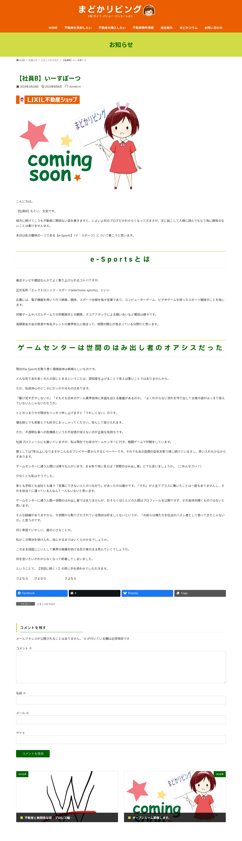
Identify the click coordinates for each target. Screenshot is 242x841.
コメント (24, 648)
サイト (20, 738)
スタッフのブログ (46, 604)
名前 (21, 699)
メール (22, 719)
